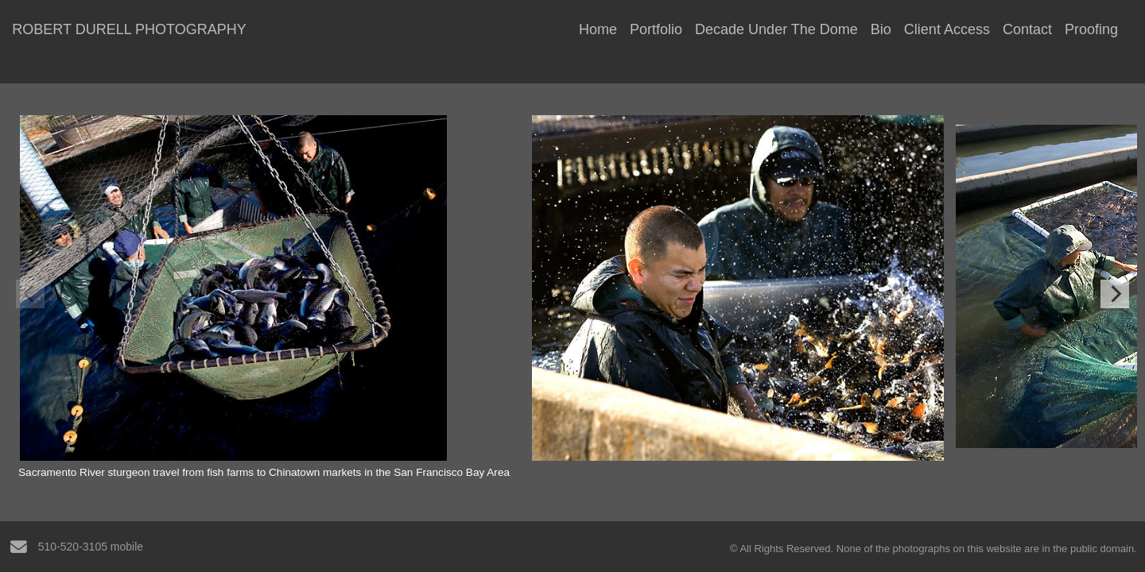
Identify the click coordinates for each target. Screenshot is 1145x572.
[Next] (1114, 294)
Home (598, 29)
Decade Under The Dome (776, 29)
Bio (881, 29)
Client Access (947, 29)
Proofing (1091, 29)
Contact (1027, 29)
